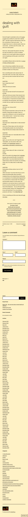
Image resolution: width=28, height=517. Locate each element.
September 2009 (6, 370)
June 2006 (5, 439)
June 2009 (5, 375)
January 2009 (5, 384)
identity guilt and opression (14, 207)
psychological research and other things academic (13, 483)
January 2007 (5, 426)
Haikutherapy (14, 12)
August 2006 (5, 435)
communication (6, 462)
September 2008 (6, 391)
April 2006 (5, 442)
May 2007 (5, 419)
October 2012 (5, 332)
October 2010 (5, 347)
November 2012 (6, 330)
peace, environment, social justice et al (10, 480)
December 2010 (6, 344)
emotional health (6, 469)
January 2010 (5, 363)
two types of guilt (14, 205)
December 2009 (6, 365)
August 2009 (5, 372)
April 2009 (5, 379)
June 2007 (5, 418)
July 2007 (5, 416)
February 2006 (5, 446)
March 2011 (5, 338)
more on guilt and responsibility (14, 210)
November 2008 (6, 388)
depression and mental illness (9, 466)
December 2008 (6, 386)
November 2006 (6, 430)
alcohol (4, 457)
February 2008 (5, 403)
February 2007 (5, 425)
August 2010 (5, 351)
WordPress (13, 512)
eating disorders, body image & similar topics (12, 468)
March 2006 (5, 444)
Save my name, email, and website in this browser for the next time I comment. (14, 266)
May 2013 (5, 324)
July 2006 (5, 437)
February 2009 (5, 382)
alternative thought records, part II (14, 214)
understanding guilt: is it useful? (14, 212)
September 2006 (6, 433)
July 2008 (5, 395)
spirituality (5, 489)
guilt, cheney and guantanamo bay (14, 208)
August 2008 (5, 393)
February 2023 (5, 323)
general (4, 471)
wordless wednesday (7, 499)
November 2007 (6, 409)
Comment (5, 239)
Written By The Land (7, 307)
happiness (5, 475)
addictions (5, 455)
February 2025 (5, 321)
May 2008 (5, 398)
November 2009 (6, 367)
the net (4, 494)
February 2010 (5, 361)
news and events (6, 478)
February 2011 (5, 340)
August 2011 (5, 333)
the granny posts (6, 492)
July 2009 (5, 374)
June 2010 (5, 354)
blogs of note (5, 459)
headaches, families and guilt (14, 215)
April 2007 (5, 421)
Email (16, 252)
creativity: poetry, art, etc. (8, 464)
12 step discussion (6, 453)
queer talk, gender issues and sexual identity (12, 485)
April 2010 (5, 358)
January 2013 (5, 326)
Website (4, 258)
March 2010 (5, 360)
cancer (4, 461)
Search (4, 295)
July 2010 (5, 353)
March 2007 (5, 423)
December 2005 (6, 447)
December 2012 (6, 328)
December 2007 (6, 407)
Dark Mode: (24, 515)
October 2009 (5, 368)
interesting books (6, 476)
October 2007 (5, 411)
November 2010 (6, 346)
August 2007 (5, 414)
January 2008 (5, 405)
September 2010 (6, 349)
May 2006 (5, 440)
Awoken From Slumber (7, 309)
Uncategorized (5, 497)
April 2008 (5, 400)
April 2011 (5, 337)
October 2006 (5, 432)
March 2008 (5, 402)
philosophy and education (8, 482)
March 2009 (5, 381)
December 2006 (6, 428)
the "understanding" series (8, 490)
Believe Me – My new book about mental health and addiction (13, 305)
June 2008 (5, 396)
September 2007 (6, 412)
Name (4, 252)
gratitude (4, 473)
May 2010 (5, 356)
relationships (5, 487)
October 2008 (5, 389)
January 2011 (5, 342)
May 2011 (5, 335)
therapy (4, 496)
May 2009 (5, 377)
